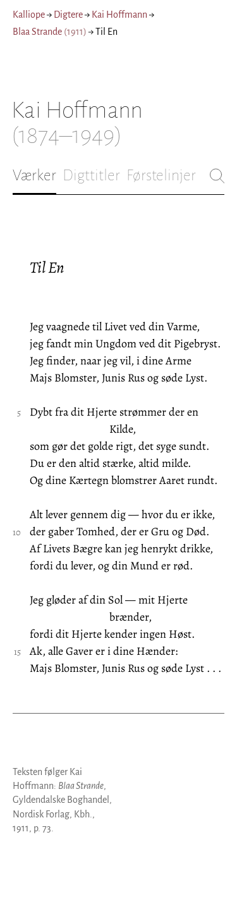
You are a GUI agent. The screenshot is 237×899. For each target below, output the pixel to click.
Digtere (68, 14)
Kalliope (29, 14)
